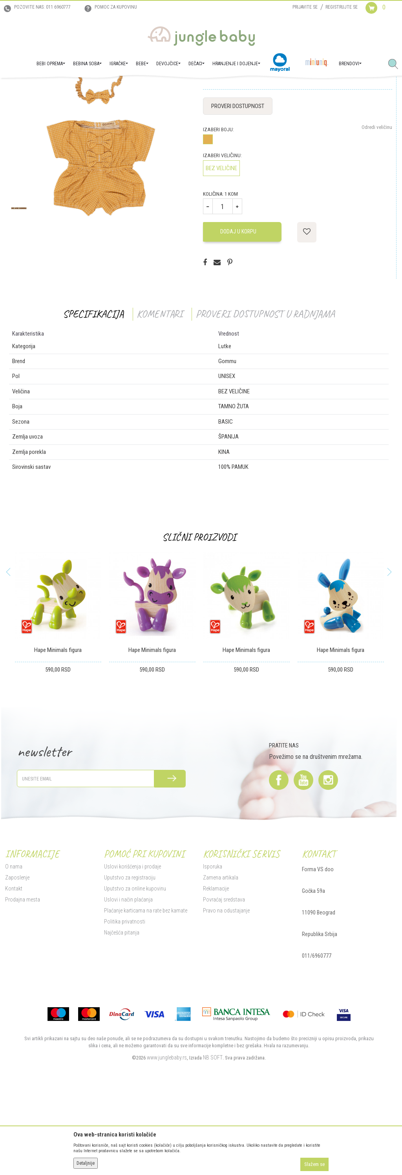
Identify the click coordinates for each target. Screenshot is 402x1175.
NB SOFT (212, 1137)
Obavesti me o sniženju (368, 148)
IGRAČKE (65, 89)
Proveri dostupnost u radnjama (264, 393)
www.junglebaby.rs (166, 1137)
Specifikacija (92, 393)
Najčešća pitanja (120, 1012)
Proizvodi (42, 89)
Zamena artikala (220, 957)
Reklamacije (215, 968)
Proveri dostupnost (236, 185)
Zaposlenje (16, 957)
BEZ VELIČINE (220, 247)
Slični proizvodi (198, 616)
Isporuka (211, 946)
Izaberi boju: (217, 209)
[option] (57, 709)
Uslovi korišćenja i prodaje (131, 946)
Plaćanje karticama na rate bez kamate (144, 990)
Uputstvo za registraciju (128, 957)
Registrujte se (341, 7)
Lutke (121, 89)
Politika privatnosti (123, 1001)
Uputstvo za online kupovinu (134, 968)
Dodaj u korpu (237, 311)
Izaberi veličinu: (221, 235)
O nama (12, 946)
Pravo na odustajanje (225, 990)
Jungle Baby (16, 89)
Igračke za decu (94, 89)
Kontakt (12, 968)
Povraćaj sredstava (223, 979)
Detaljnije (86, 1163)
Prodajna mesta (21, 979)
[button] (396, 64)
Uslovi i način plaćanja (127, 979)
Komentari (159, 393)
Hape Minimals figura (57, 729)
